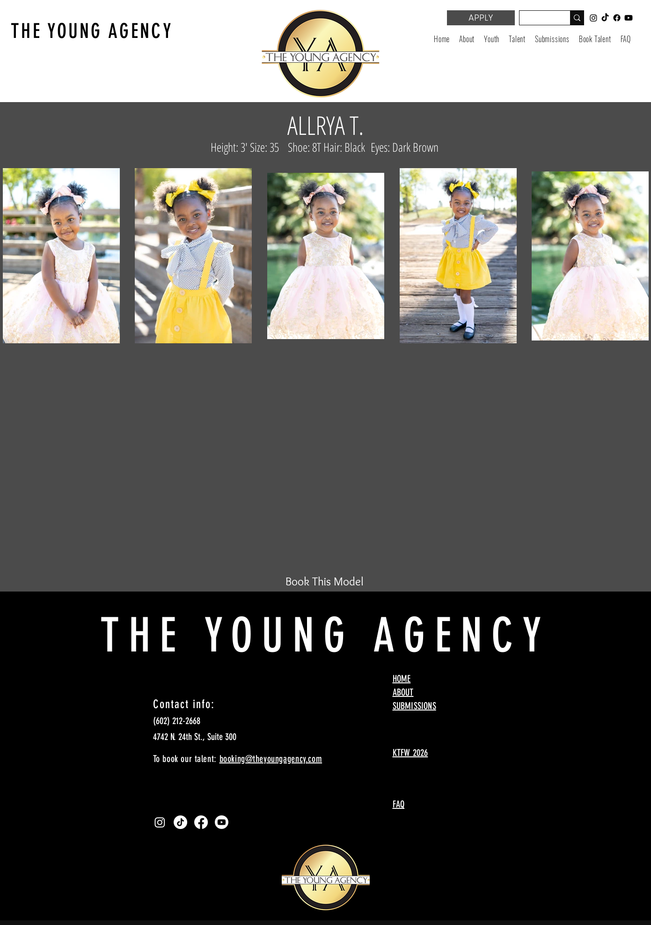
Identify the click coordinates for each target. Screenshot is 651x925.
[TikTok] (180, 822)
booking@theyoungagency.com (270, 758)
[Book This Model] (324, 581)
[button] (491, 39)
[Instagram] (160, 822)
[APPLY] (481, 17)
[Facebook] (201, 822)
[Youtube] (221, 822)
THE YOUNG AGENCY (92, 31)
